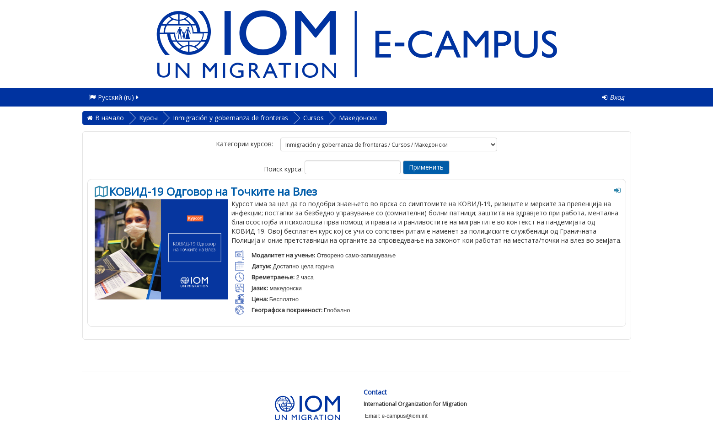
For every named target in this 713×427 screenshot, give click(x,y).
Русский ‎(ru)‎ (114, 97)
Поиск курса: (284, 169)
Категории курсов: (244, 143)
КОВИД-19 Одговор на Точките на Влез (213, 191)
